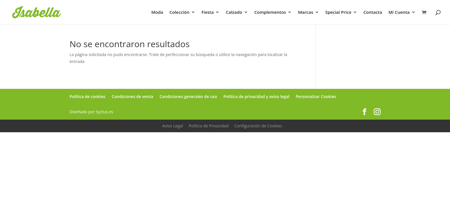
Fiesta (208, 12)
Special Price (338, 12)
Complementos (270, 12)
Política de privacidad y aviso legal (256, 96)
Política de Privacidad (209, 126)
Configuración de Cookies (258, 126)
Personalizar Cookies (316, 96)
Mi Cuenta (399, 12)
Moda (157, 12)
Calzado (234, 12)
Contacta (372, 12)
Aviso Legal (172, 126)
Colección (179, 12)
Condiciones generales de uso (188, 96)
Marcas (305, 12)
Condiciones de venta (132, 96)
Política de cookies (87, 96)
